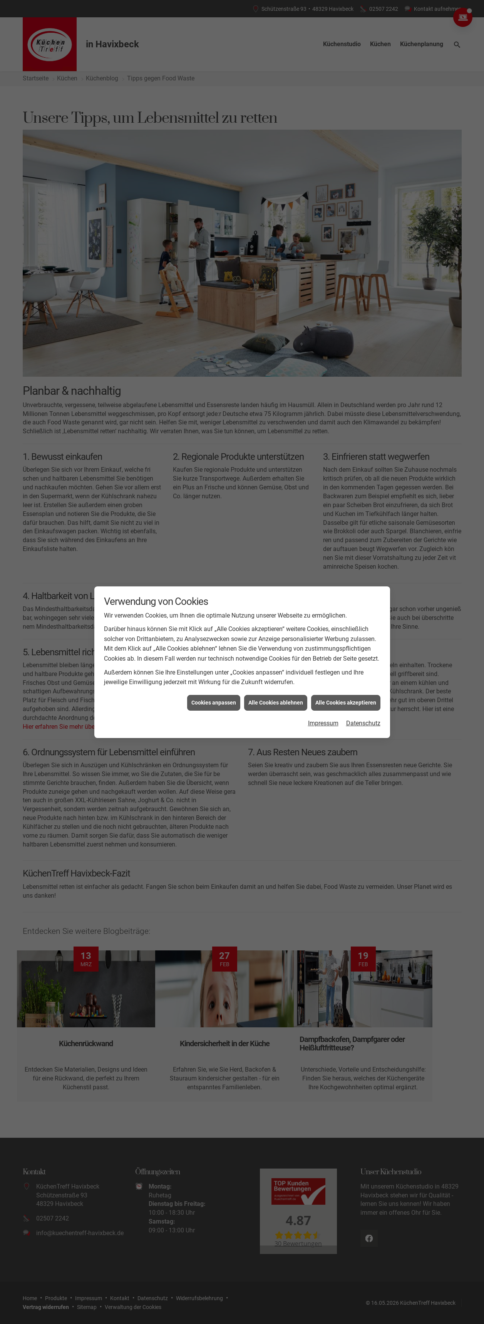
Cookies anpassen (213, 637)
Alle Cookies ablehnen (275, 637)
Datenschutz (363, 657)
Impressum (323, 657)
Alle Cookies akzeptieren (345, 637)
